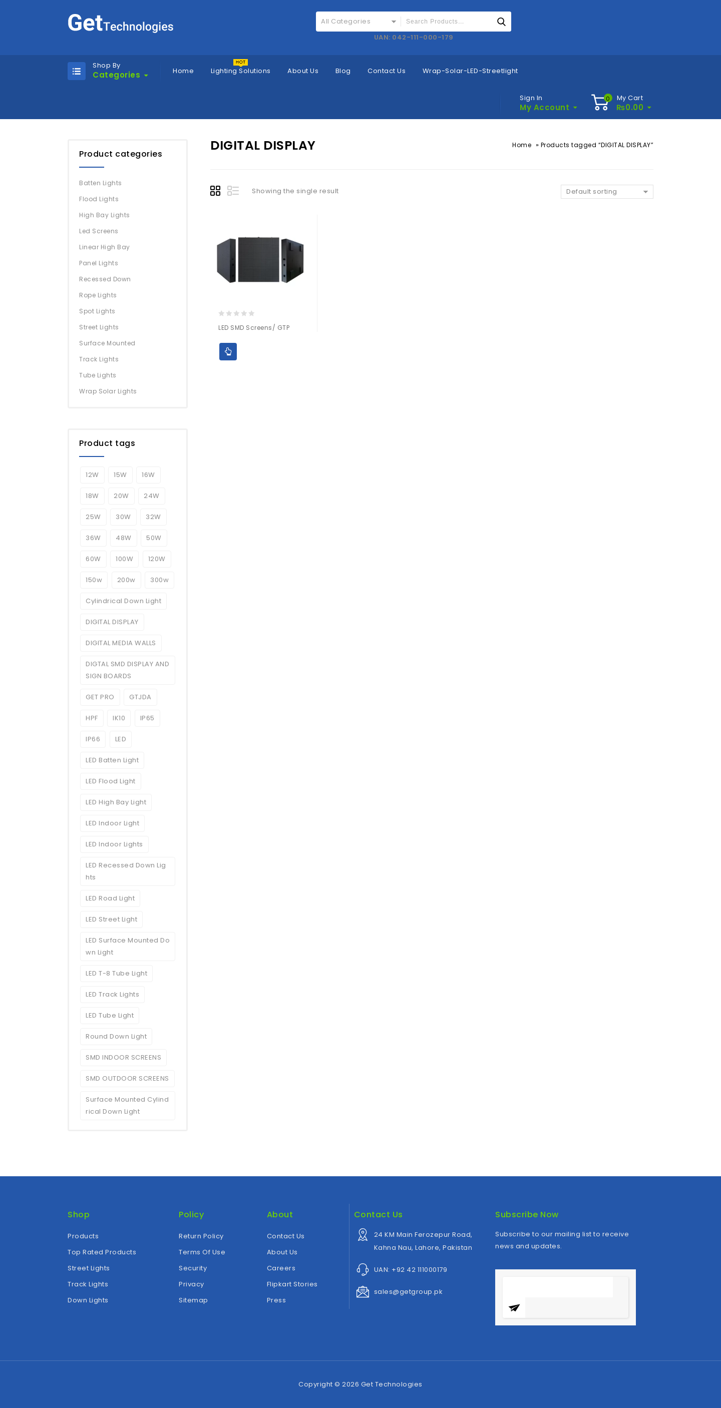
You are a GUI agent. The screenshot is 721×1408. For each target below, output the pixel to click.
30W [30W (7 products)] (123, 517)
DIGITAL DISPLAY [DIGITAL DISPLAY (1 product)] (112, 622)
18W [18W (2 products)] (92, 496)
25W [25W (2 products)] (93, 517)
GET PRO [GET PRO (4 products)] (100, 697)
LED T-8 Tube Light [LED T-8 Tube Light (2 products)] (116, 973)
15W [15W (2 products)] (120, 475)
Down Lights (88, 1300)
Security (193, 1268)
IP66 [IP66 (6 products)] (93, 739)
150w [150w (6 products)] (94, 580)
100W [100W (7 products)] (124, 559)
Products (83, 1236)
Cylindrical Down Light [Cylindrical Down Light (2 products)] (123, 601)
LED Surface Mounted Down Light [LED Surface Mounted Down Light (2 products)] (128, 946)
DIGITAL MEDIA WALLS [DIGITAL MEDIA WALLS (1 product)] (121, 643)
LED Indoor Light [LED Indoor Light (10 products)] (112, 823)
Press (276, 1300)
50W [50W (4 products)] (154, 538)
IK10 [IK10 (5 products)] (119, 718)
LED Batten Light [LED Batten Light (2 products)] (112, 760)
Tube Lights (98, 375)
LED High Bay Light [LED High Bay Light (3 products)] (116, 802)
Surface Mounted (107, 343)
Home (183, 71)
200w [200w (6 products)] (126, 580)
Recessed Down (105, 279)
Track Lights (99, 359)
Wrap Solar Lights (108, 391)
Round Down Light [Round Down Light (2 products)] (116, 1036)
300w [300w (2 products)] (159, 580)
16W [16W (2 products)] (148, 475)
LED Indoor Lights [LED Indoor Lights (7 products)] (114, 844)
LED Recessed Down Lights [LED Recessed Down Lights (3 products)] (126, 871)
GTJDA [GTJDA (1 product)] (140, 697)
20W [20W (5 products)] (121, 496)
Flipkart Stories (292, 1284)
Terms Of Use (202, 1252)
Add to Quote (228, 351)
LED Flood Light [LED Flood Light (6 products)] (111, 781)
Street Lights (99, 327)
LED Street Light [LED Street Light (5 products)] (111, 919)
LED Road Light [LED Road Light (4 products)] (110, 898)
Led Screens (99, 231)
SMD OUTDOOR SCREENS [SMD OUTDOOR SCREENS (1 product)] (127, 1078)
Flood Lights (99, 199)
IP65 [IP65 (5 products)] (147, 718)
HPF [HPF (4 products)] (92, 718)
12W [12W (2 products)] (92, 475)
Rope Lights (98, 295)
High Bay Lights (104, 215)
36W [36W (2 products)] (93, 538)
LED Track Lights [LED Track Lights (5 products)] (112, 994)
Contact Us (387, 71)
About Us (302, 71)
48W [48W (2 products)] (124, 538)
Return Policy (201, 1236)
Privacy (191, 1284)
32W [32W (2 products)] (153, 517)
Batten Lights (100, 183)
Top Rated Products (102, 1252)
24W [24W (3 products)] (152, 496)
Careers (281, 1268)
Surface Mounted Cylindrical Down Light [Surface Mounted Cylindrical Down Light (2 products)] (127, 1105)
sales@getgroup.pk (408, 1291)
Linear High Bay (104, 247)
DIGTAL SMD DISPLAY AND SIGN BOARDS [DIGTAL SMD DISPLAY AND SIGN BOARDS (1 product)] (127, 670)
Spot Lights (97, 311)
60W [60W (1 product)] (93, 559)
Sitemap (193, 1300)
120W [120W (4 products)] (157, 559)
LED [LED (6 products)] (121, 739)
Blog (343, 71)
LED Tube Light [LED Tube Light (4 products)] (110, 1015)
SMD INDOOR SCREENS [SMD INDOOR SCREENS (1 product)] (123, 1057)
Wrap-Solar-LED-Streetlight (470, 71)
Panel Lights (98, 263)
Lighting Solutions (241, 71)
